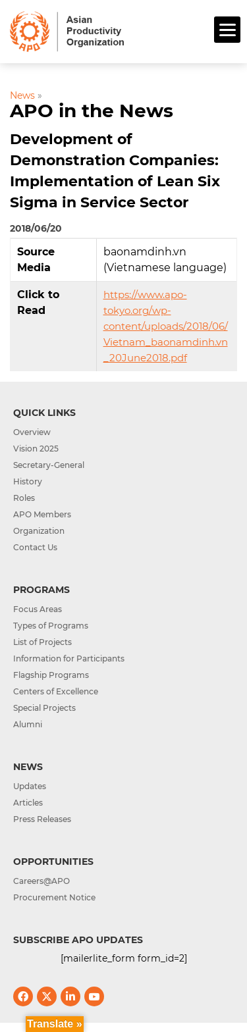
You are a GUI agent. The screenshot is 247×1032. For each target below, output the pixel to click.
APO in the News (91, 110)
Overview (32, 432)
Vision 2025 (36, 448)
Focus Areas (37, 609)
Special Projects (44, 708)
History (27, 481)
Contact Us (35, 547)
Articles (28, 803)
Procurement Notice (54, 897)
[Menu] (227, 29)
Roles (24, 498)
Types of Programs (50, 626)
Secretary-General (48, 465)
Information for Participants (68, 658)
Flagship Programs (51, 675)
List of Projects (42, 642)
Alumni (27, 724)
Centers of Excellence (55, 691)
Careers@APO (41, 881)
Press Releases (42, 819)
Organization (39, 531)
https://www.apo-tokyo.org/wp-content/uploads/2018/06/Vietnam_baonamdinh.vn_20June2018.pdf (165, 326)
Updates (29, 786)
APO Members (42, 514)
